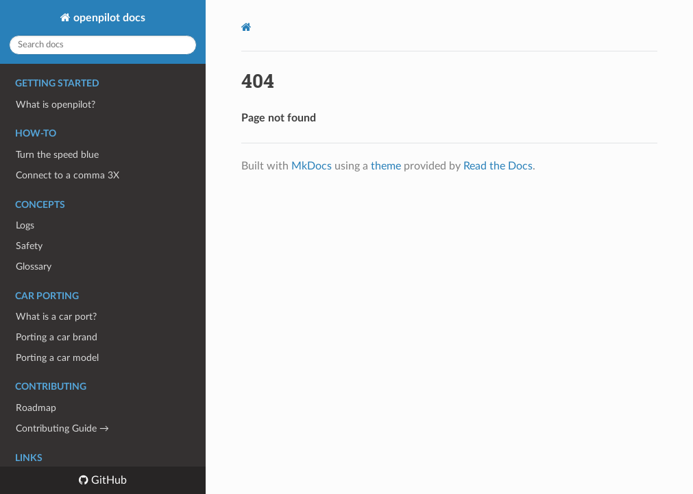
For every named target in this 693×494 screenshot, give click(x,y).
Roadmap (36, 408)
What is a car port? (56, 316)
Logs (25, 225)
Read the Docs (498, 166)
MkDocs (311, 166)
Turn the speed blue (57, 155)
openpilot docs (108, 17)
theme (386, 166)
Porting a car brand (56, 337)
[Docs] (246, 27)
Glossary (33, 266)
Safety (29, 246)
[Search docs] (103, 45)
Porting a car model (57, 358)
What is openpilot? (55, 104)
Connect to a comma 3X (67, 175)
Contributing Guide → (62, 428)
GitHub (107, 480)
